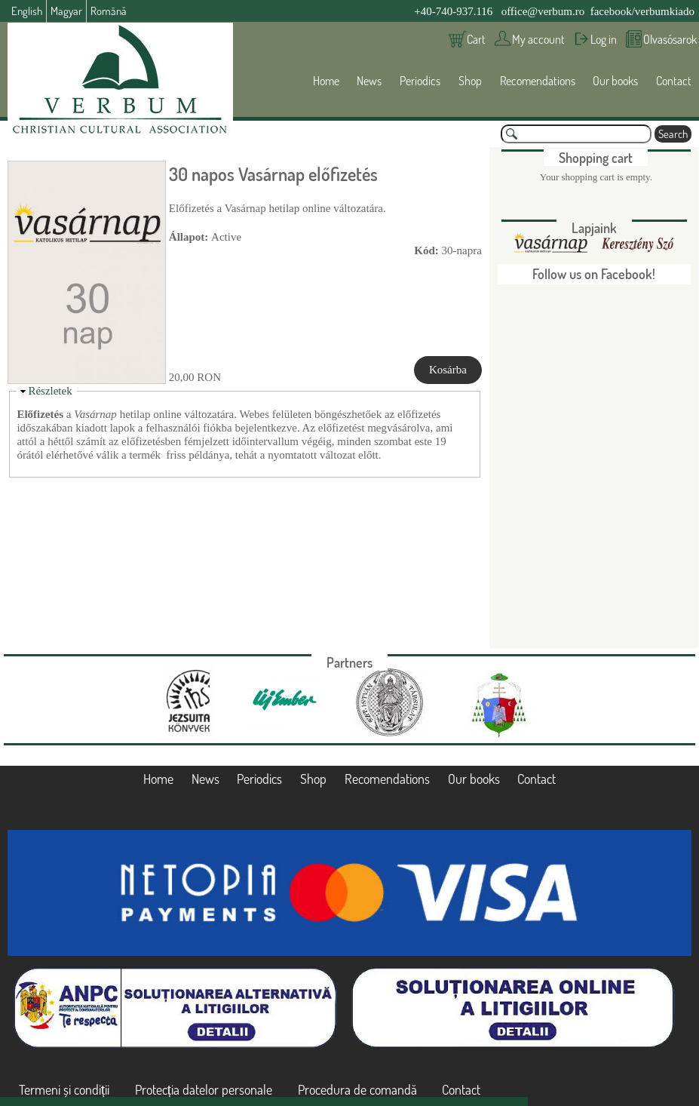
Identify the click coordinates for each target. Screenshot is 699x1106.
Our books (615, 80)
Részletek (50, 391)
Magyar (66, 11)
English (26, 11)
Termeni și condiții (64, 1089)
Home (326, 80)
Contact (673, 80)
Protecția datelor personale (203, 1089)
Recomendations (537, 80)
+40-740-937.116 (453, 11)
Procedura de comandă (357, 1089)
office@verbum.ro (543, 11)
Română (108, 11)
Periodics (420, 80)
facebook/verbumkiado (642, 11)
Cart (476, 39)
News (369, 80)
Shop (470, 80)
